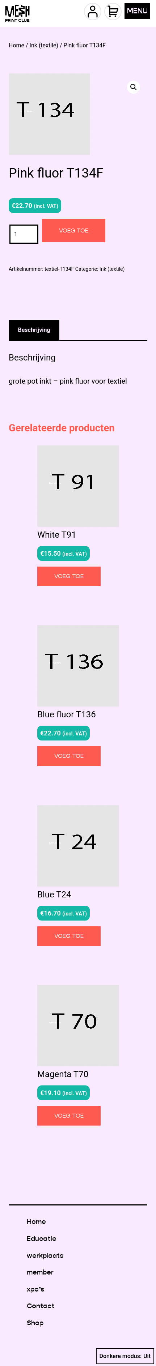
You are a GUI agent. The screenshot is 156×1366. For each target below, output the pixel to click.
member (40, 1272)
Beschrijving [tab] (34, 329)
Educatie (41, 1238)
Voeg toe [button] (69, 576)
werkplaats (45, 1255)
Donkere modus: (125, 1356)
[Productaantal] (23, 234)
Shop (35, 1323)
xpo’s (35, 1289)
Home (16, 45)
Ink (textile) (44, 45)
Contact (40, 1306)
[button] (133, 87)
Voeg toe (73, 230)
